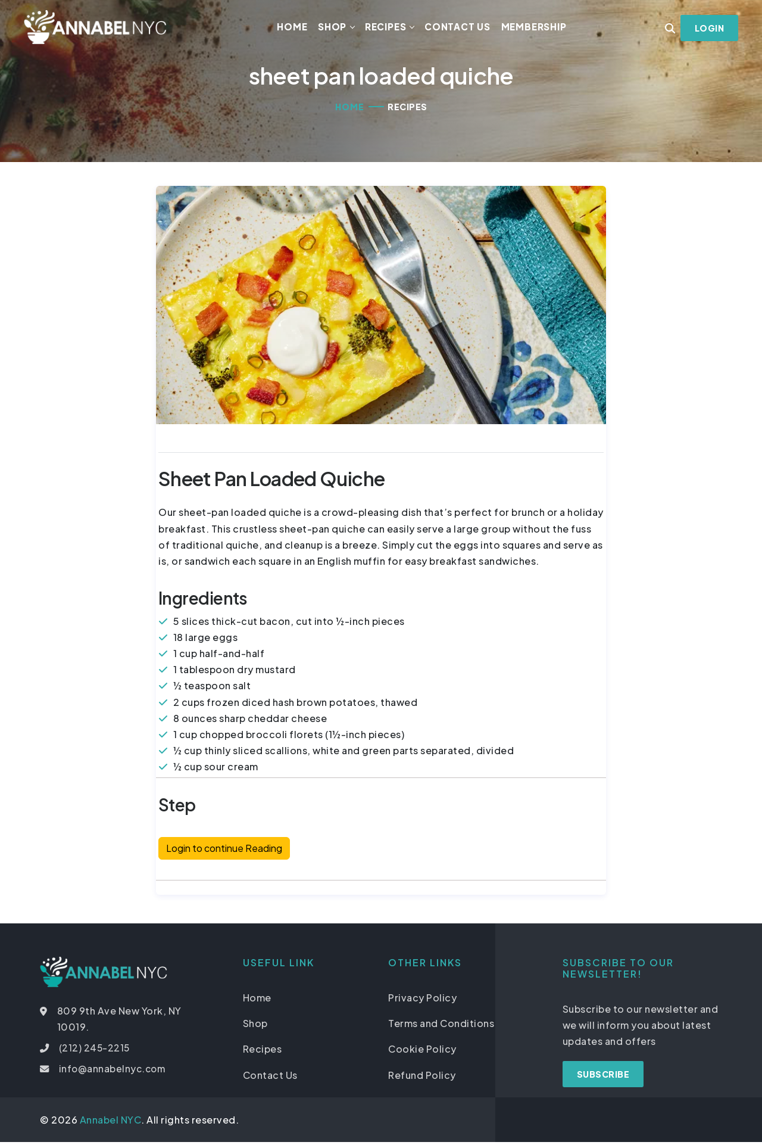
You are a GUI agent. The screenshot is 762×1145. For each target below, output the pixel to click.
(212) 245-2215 (96, 1051)
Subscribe (603, 1077)
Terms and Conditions (441, 1026)
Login (709, 29)
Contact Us (460, 28)
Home (295, 28)
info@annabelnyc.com (114, 1072)
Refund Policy (422, 1078)
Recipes (389, 28)
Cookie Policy (422, 1052)
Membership (536, 28)
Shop (335, 28)
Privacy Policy (422, 1001)
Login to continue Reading (224, 851)
